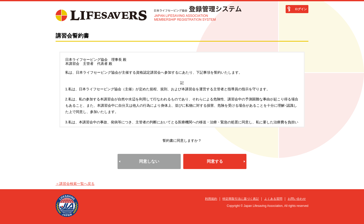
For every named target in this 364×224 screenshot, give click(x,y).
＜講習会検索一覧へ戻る (75, 184)
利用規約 (211, 199)
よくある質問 (273, 199)
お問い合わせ (297, 199)
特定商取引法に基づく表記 (240, 199)
